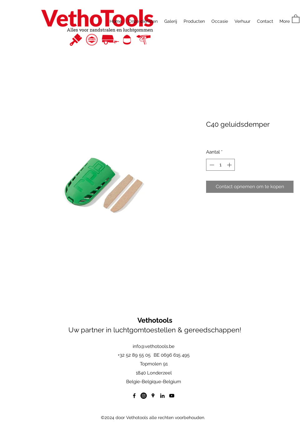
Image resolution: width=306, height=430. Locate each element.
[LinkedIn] (162, 396)
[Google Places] (153, 396)
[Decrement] (211, 165)
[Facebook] (134, 396)
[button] (295, 18)
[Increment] (230, 165)
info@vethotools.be (154, 346)
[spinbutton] (220, 165)
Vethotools (154, 320)
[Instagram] (144, 396)
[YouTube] (172, 396)
